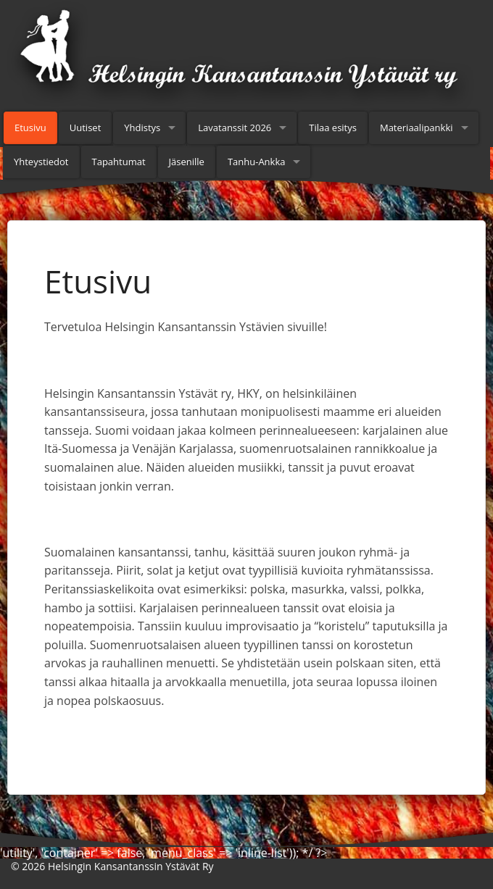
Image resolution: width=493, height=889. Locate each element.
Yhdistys (142, 127)
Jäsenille (186, 161)
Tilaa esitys (333, 127)
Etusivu (30, 127)
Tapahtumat (119, 161)
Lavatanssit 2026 (234, 127)
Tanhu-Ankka (257, 161)
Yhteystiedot (41, 161)
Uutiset (86, 127)
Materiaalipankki (416, 127)
